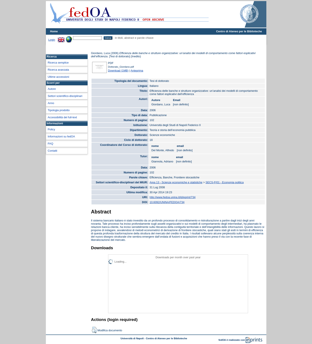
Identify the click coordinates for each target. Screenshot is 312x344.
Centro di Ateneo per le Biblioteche (239, 31)
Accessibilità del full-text (62, 117)
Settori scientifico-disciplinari (65, 96)
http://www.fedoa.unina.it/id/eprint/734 (173, 197)
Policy (51, 129)
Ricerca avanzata (58, 69)
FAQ (50, 143)
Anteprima (137, 70)
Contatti (52, 150)
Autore (52, 88)
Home (54, 31)
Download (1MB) (118, 70)
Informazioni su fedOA (61, 136)
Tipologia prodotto (59, 110)
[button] (94, 330)
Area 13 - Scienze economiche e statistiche (176, 182)
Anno (51, 103)
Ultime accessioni (58, 76)
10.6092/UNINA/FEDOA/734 (167, 202)
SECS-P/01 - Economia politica (225, 182)
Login (51, 39)
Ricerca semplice (58, 62)
